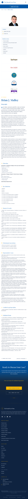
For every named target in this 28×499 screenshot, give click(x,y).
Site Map (23, 497)
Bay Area (3, 465)
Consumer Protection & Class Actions (8, 438)
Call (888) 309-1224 (14, 392)
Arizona (2, 473)
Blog (2, 452)
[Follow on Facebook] (2, 417)
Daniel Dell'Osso (6, 358)
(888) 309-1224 (6, 31)
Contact (2, 457)
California (3, 467)
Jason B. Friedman (21, 358)
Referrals (2, 453)
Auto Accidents (4, 426)
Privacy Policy (5, 497)
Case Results (3, 450)
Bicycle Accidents (4, 428)
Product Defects (4, 434)
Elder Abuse (3, 436)
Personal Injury (4, 423)
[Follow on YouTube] (10, 417)
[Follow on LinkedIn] (7, 417)
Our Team (3, 448)
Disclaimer (18, 497)
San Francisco (3, 463)
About (5, 9)
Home (2, 9)
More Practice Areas (4, 440)
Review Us (3, 455)
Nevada (2, 471)
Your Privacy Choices (12, 497)
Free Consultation (14, 388)
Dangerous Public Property (6, 432)
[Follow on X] (5, 417)
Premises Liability (4, 430)
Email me (5, 33)
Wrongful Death (4, 424)
